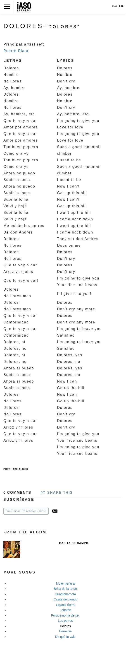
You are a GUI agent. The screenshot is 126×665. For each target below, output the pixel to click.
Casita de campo (65, 599)
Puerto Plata (16, 51)
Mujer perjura (65, 583)
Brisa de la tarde (65, 588)
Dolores (65, 626)
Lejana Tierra (65, 605)
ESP (121, 6)
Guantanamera (65, 594)
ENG (114, 6)
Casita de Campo (73, 543)
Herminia (65, 631)
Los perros (65, 620)
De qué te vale (65, 636)
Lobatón (65, 610)
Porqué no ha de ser (65, 615)
